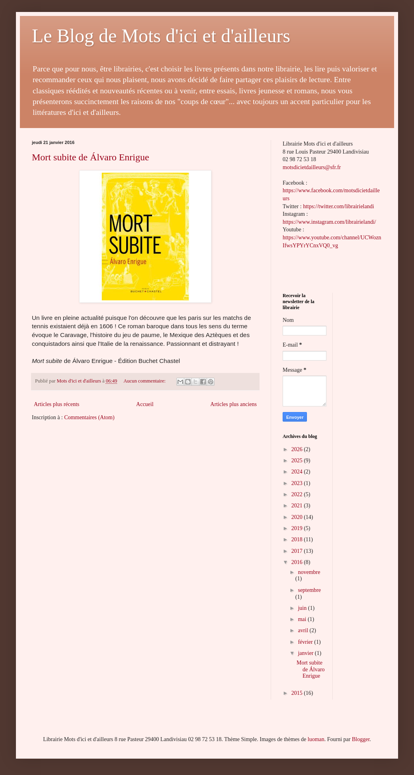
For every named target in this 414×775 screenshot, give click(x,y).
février (306, 642)
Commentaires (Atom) (89, 417)
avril (303, 630)
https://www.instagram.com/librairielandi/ (329, 222)
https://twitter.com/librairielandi (338, 206)
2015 (297, 693)
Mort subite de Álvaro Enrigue (90, 157)
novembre (309, 572)
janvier (306, 653)
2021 (297, 506)
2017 (297, 551)
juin (303, 608)
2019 (297, 528)
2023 (297, 483)
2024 (297, 472)
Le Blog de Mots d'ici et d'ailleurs (161, 35)
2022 (297, 494)
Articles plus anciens (233, 404)
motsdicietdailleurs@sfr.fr (312, 167)
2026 (297, 449)
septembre (309, 590)
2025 (297, 460)
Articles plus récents (56, 404)
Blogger (360, 739)
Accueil (145, 404)
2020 (297, 517)
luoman (316, 739)
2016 (297, 562)
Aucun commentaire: (145, 381)
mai (303, 619)
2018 (297, 539)
